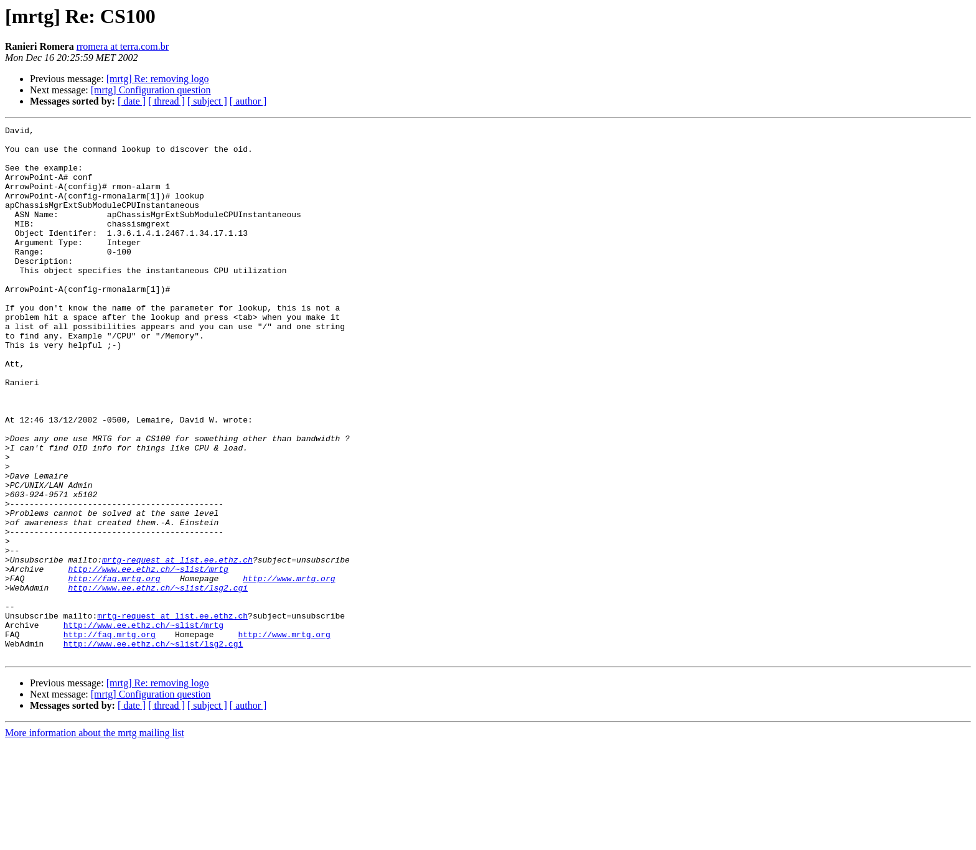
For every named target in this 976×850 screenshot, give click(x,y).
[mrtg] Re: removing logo (157, 78)
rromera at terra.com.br (123, 46)
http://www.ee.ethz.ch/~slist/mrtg (148, 658)
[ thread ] (166, 101)
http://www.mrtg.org (289, 669)
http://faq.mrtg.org (114, 669)
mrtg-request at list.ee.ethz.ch (177, 647)
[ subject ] (207, 101)
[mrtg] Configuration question (151, 90)
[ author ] (248, 101)
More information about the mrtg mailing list (94, 839)
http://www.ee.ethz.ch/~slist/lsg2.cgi (158, 680)
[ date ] (132, 101)
